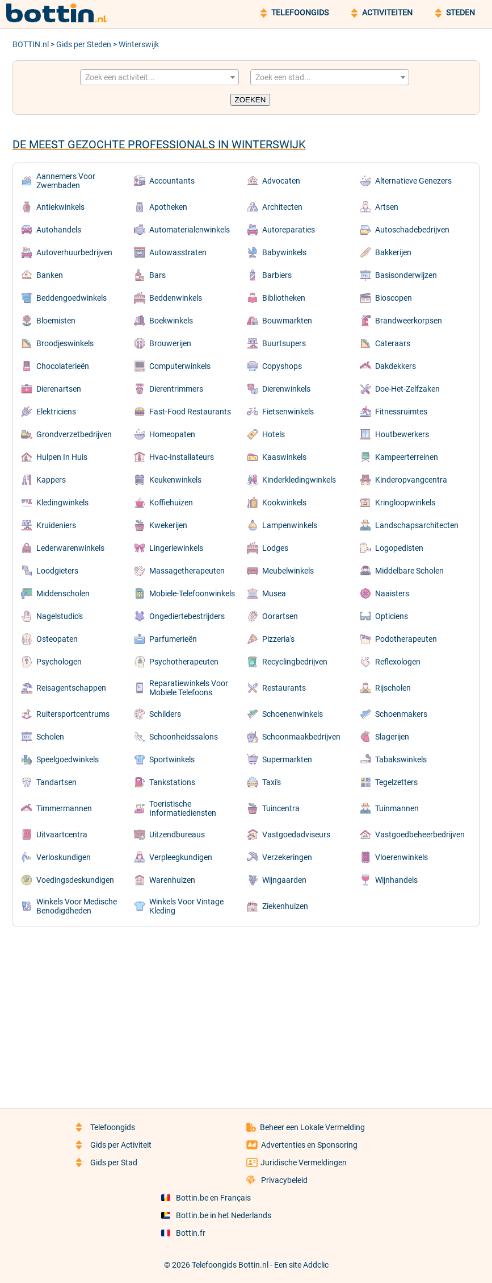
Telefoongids (105, 1127)
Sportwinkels (172, 759)
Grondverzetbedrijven (74, 434)
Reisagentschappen (71, 687)
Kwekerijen (168, 525)
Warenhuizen (172, 880)
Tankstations (172, 782)
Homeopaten (172, 434)
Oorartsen (280, 616)
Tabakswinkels (401, 759)
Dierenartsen (58, 388)
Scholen (50, 736)
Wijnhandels (396, 880)
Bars (157, 275)
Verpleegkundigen (180, 857)
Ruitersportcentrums (73, 714)
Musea (274, 593)
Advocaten (281, 180)
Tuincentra (281, 808)
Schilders (165, 714)
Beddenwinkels (175, 297)
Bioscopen (393, 297)
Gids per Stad (106, 1162)
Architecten (282, 206)
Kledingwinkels (62, 502)
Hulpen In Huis (61, 457)
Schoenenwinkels (292, 714)
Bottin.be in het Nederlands (216, 1215)
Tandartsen (56, 782)
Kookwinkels (284, 502)
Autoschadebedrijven (412, 229)
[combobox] (159, 77)
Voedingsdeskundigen (75, 880)
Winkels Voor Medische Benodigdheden (76, 906)
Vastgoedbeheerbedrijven (420, 834)
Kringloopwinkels (405, 502)
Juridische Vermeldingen (296, 1162)
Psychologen (59, 661)
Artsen (386, 206)
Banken (49, 275)
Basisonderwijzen (406, 275)
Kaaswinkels (284, 457)
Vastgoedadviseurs (296, 834)
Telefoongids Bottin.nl (230, 1264)
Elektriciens (56, 411)
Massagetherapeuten (187, 570)
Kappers (51, 479)
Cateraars (392, 343)
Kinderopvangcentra (411, 479)
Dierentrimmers (176, 388)
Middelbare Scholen (409, 570)
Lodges (275, 548)
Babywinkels (284, 252)
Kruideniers (56, 525)
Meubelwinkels (288, 570)
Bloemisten (55, 320)
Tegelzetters (396, 782)
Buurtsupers (284, 343)
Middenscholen (63, 593)
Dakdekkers (395, 366)
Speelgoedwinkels (67, 759)
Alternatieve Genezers (413, 180)
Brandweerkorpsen (408, 320)
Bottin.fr (183, 1233)
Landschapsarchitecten (417, 525)
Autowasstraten (178, 252)
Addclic (316, 1264)
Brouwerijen (170, 343)
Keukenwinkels (175, 479)
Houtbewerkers (402, 434)
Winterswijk (139, 44)
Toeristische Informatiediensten (182, 808)
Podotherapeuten (406, 638)
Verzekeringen (287, 857)
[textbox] (159, 77)
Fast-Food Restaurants (190, 411)
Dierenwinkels (286, 388)
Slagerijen (392, 736)
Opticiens (391, 616)
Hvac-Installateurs (181, 457)
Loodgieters (57, 570)
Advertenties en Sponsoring (302, 1144)
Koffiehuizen (171, 502)
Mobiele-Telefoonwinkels (192, 593)
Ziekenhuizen (285, 906)
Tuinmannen (397, 808)
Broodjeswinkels (65, 343)
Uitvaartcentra (61, 834)
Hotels (273, 434)
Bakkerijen (393, 252)
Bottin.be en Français (206, 1197)
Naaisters (392, 593)
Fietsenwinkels (288, 411)
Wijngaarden (284, 880)
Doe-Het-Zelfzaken (407, 388)
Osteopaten (57, 638)
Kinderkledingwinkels (299, 479)
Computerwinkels (180, 366)
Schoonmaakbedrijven (301, 736)
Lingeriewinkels (176, 548)
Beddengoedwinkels (71, 297)
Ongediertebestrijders (187, 616)
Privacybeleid (277, 1180)
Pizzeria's (278, 638)
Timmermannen (64, 808)
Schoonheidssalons (183, 736)
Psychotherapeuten (183, 661)
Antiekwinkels (60, 206)
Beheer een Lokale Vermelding (305, 1127)
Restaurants (284, 687)
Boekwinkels (171, 320)
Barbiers (277, 275)
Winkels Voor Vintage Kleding (186, 906)
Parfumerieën (173, 638)
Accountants (172, 180)
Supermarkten (287, 759)
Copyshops (282, 366)
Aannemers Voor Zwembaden (65, 181)
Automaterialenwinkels (189, 229)
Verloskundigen (63, 857)
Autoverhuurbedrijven (74, 252)
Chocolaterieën (62, 366)
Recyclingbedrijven (294, 661)
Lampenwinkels (289, 525)
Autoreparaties (288, 229)
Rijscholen (393, 687)
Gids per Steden (83, 44)
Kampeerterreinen (406, 457)
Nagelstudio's (59, 616)
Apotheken (168, 206)
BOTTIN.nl (30, 44)
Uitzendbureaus (177, 834)
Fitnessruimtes (401, 411)
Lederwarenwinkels (70, 548)
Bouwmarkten (287, 320)
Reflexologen (397, 661)
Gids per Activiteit (114, 1144)
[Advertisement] (246, 1010)
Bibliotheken (283, 297)
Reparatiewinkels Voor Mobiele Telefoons (188, 688)
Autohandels (58, 229)
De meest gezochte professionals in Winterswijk (159, 144)
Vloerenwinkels (401, 857)
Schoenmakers (401, 714)
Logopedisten (399, 548)
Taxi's (271, 782)
